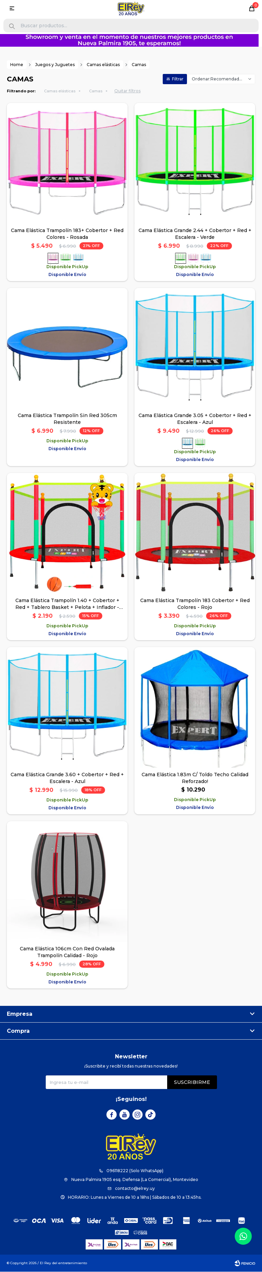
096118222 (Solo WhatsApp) (134, 1171)
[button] (11, 26)
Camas (95, 91)
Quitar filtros (127, 91)
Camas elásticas (59, 91)
